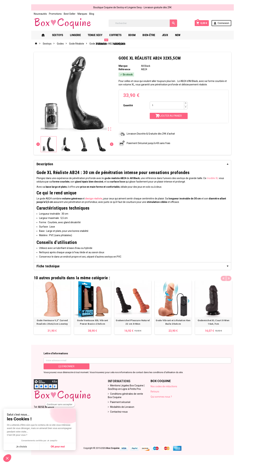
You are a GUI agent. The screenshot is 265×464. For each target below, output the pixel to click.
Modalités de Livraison (122, 407)
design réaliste (92, 198)
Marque (122, 66)
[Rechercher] (143, 23)
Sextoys (61, 35)
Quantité (128, 105)
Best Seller (68, 13)
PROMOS (197, 34)
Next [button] (229, 277)
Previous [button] (224, 277)
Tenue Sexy (98, 35)
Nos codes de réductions (164, 386)
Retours (155, 392)
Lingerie (79, 35)
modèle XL (211, 178)
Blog (90, 13)
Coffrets (119, 35)
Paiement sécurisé (120, 402)
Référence (124, 69)
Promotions (54, 13)
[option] (51, 307)
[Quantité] (167, 105)
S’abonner (66, 366)
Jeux (169, 35)
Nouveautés (39, 13)
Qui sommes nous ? (161, 397)
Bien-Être (152, 35)
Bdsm (135, 35)
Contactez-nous (118, 412)
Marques (81, 13)
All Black (145, 66)
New (181, 35)
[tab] (132, 164)
